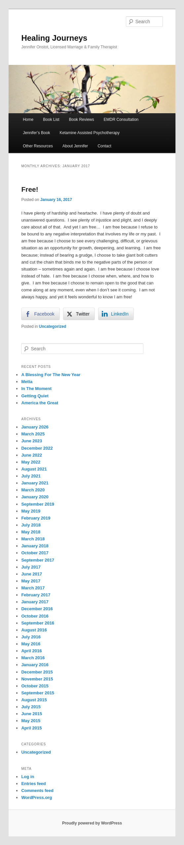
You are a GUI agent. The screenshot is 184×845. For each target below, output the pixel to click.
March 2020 (33, 489)
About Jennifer (75, 146)
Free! (29, 189)
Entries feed (33, 783)
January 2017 (34, 601)
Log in (27, 776)
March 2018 (33, 538)
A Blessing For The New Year (50, 374)
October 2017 (34, 552)
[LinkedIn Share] (116, 314)
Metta (26, 381)
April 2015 (31, 727)
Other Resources (38, 146)
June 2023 (31, 440)
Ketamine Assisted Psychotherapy (90, 132)
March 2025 (33, 433)
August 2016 (34, 629)
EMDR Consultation (121, 119)
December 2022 (37, 448)
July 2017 (31, 567)
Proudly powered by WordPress (92, 823)
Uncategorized (52, 326)
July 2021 (31, 475)
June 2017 (31, 574)
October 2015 (34, 685)
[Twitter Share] (79, 314)
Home (28, 119)
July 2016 (31, 636)
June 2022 (31, 455)
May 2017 (30, 580)
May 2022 (30, 462)
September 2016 (37, 623)
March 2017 (33, 587)
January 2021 (34, 482)
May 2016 (30, 643)
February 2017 (35, 594)
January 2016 (34, 664)
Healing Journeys (54, 37)
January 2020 (34, 496)
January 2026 (34, 426)
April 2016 (31, 650)
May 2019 (30, 511)
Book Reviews (81, 119)
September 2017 (37, 560)
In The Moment (36, 388)
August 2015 (34, 699)
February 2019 (35, 518)
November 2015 (37, 678)
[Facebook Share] (40, 314)
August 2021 (34, 469)
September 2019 (37, 504)
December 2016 (37, 608)
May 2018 (30, 531)
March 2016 (33, 657)
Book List (51, 119)
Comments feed (37, 790)
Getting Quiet (34, 395)
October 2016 (34, 616)
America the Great (39, 402)
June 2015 (31, 713)
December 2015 (37, 672)
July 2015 (31, 706)
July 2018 (31, 524)
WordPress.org (36, 797)
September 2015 (37, 692)
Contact (104, 146)
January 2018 (34, 545)
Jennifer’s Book (36, 132)
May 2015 (30, 720)
